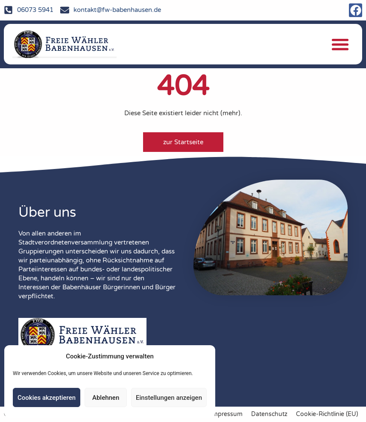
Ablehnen (105, 398)
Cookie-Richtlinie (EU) (327, 414)
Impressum (227, 414)
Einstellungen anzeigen (169, 398)
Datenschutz (269, 414)
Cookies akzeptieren (47, 398)
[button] (340, 44)
